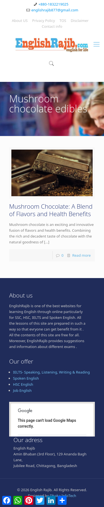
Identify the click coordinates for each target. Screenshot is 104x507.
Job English (22, 390)
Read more (81, 255)
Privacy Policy (43, 20)
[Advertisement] (52, 466)
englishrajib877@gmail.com (54, 9)
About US (20, 20)
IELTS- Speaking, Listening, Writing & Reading (51, 372)
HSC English (23, 384)
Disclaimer (79, 20)
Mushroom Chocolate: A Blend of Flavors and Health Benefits (51, 210)
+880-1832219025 (53, 4)
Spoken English (26, 378)
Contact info (52, 26)
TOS (62, 20)
